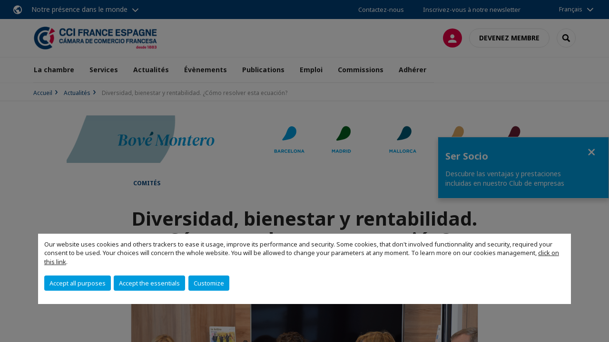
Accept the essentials (149, 283)
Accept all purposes (77, 283)
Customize (209, 283)
